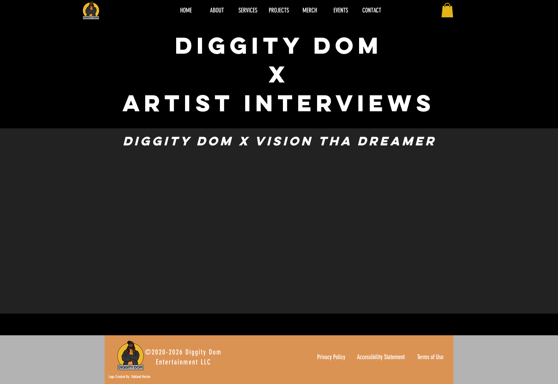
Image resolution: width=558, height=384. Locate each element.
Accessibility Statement (381, 357)
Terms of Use (430, 357)
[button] (447, 10)
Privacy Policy (331, 357)
